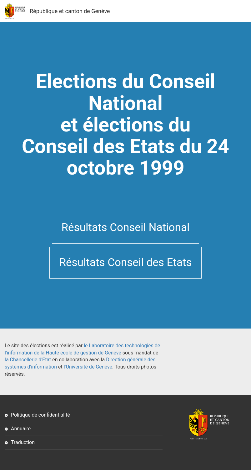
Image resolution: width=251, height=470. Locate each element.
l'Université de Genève (88, 367)
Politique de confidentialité (40, 415)
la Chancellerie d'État (28, 360)
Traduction (23, 442)
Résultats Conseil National (126, 227)
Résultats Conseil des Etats (125, 262)
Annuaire (21, 429)
